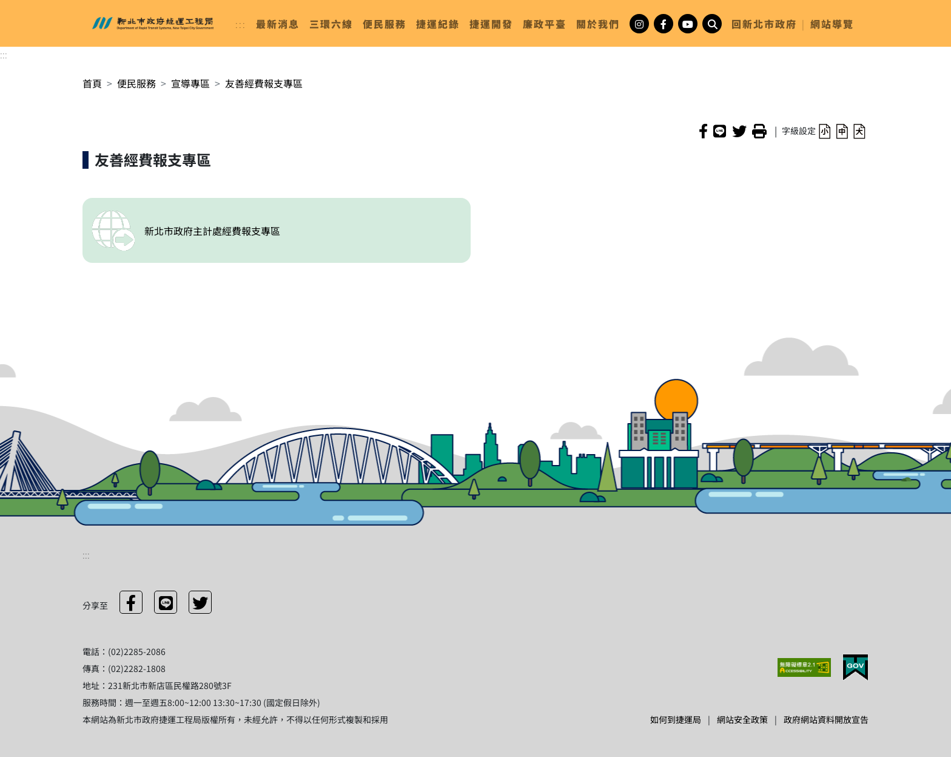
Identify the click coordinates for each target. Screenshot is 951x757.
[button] (824, 130)
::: (240, 23)
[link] (277, 23)
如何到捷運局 (675, 719)
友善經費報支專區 (264, 83)
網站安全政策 (742, 719)
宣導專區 (190, 83)
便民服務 (136, 83)
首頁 (92, 83)
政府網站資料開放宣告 (826, 719)
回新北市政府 (764, 23)
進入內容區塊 (29, 7)
